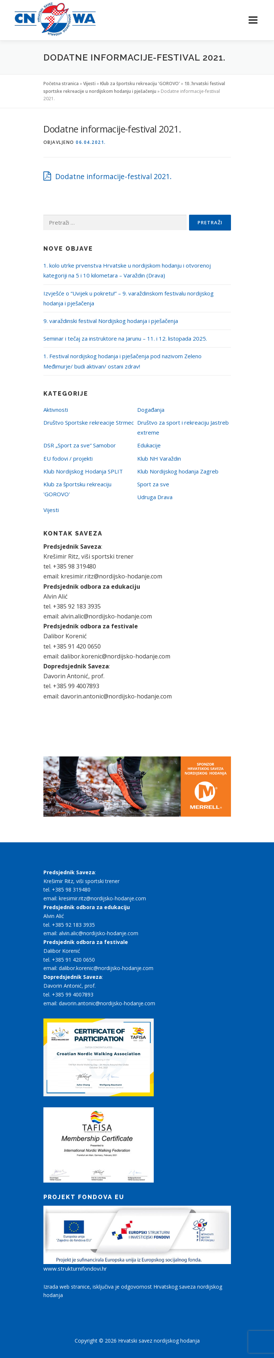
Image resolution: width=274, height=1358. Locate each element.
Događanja (150, 409)
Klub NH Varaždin (159, 458)
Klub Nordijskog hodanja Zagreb (177, 471)
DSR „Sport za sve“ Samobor (79, 445)
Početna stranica (61, 83)
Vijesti (89, 83)
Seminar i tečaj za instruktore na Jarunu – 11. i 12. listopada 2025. (125, 338)
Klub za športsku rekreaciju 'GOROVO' (140, 83)
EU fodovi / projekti (68, 458)
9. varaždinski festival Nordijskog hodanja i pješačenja (110, 320)
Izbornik (252, 20)
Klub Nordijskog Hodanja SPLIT (83, 471)
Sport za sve (153, 484)
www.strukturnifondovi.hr (75, 1268)
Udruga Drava (154, 497)
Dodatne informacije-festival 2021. (113, 176)
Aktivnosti (55, 409)
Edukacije (149, 445)
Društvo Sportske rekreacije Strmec (88, 422)
